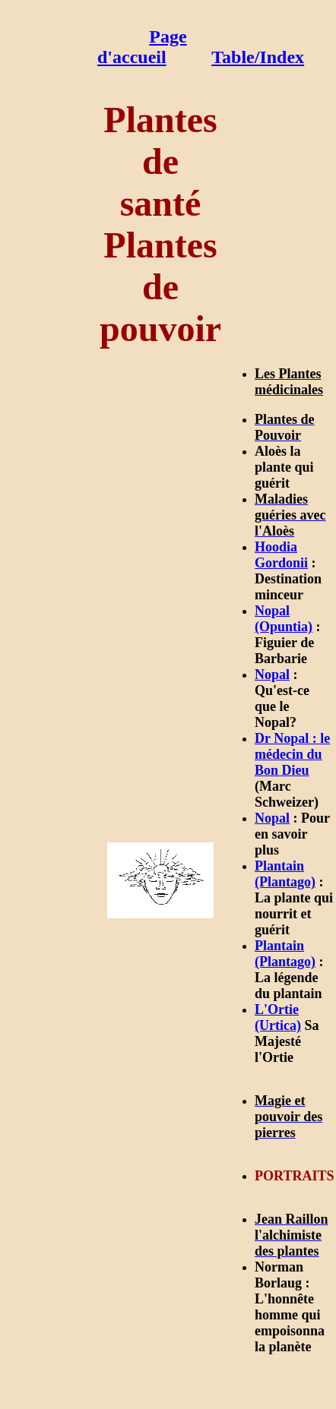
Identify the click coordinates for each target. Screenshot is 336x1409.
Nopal (272, 674)
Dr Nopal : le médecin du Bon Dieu (292, 754)
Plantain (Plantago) (285, 873)
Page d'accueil (142, 47)
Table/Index (257, 57)
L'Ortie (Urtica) (278, 1017)
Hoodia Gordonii (281, 554)
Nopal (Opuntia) (283, 618)
